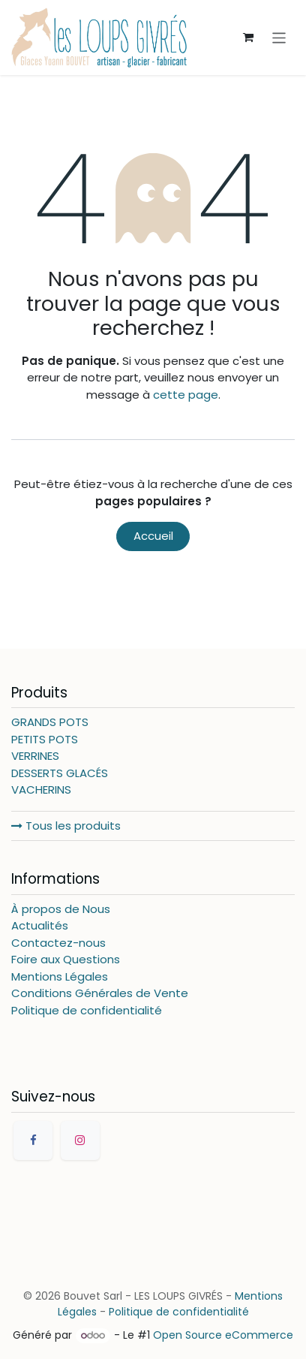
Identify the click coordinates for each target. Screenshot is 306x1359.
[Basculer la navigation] (279, 37)
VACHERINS (41, 789)
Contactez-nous (58, 943)
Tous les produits (66, 825)
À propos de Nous (60, 909)
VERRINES (35, 756)
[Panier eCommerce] (248, 38)
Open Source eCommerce (223, 1334)
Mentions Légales (59, 976)
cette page (185, 394)
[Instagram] (80, 1140)
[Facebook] (33, 1140)
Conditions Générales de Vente (99, 993)
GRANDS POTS (49, 722)
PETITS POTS (44, 739)
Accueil (153, 536)
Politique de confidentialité (86, 1010)
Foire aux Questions (65, 959)
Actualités (39, 925)
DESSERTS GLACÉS (59, 773)
